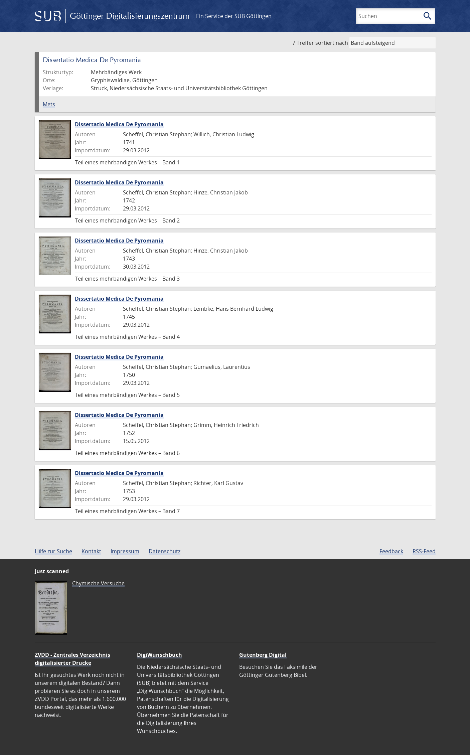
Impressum (125, 551)
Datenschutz (164, 551)
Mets (49, 104)
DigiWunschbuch (159, 654)
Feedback (391, 551)
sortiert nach (331, 42)
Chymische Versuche (98, 583)
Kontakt (91, 551)
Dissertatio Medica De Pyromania (119, 124)
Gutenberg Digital (263, 654)
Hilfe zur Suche (53, 551)
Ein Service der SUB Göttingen (234, 16)
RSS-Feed (424, 551)
